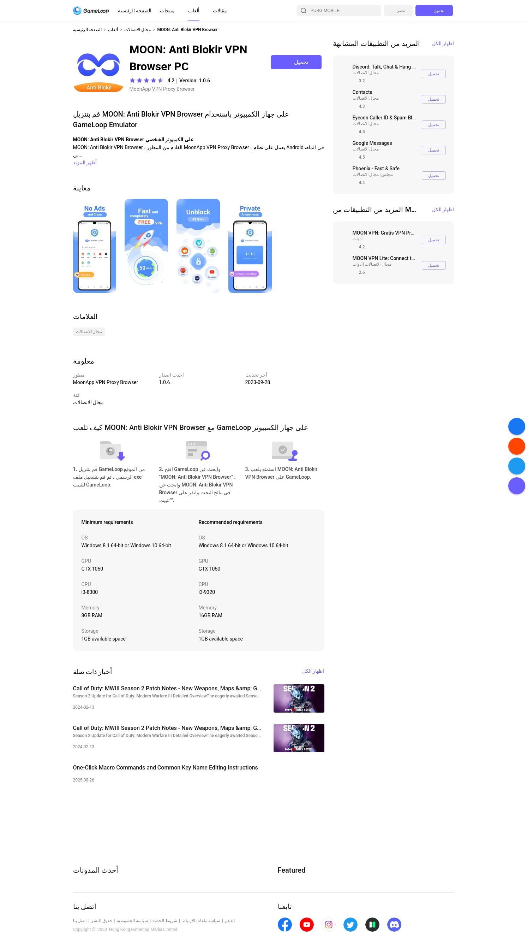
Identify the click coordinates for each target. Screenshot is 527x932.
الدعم (230, 920)
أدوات (358, 238)
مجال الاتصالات (137, 29)
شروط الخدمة (164, 920)
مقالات (220, 10)
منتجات (167, 10)
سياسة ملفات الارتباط (201, 920)
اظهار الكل (443, 43)
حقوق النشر (101, 920)
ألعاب (193, 10)
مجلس (387, 174)
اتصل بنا (80, 920)
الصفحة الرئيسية (134, 10)
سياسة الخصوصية (132, 920)
